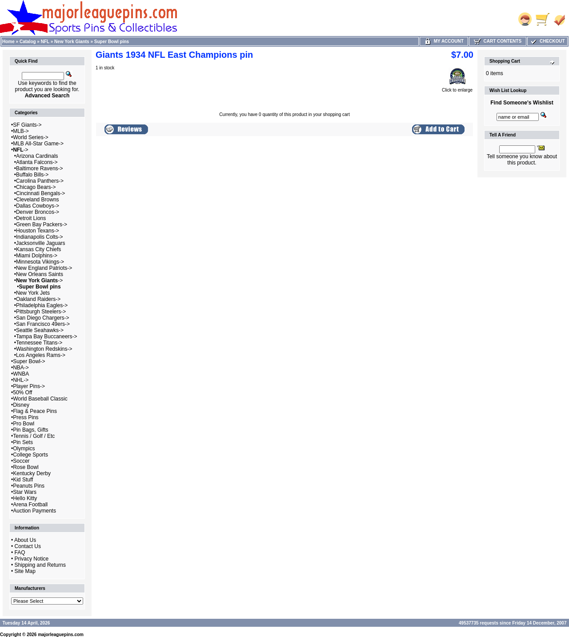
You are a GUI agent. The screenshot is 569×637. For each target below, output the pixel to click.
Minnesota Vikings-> (40, 262)
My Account (444, 41)
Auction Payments (34, 511)
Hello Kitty (25, 498)
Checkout (547, 41)
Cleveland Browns (37, 199)
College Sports (30, 455)
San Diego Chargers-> (42, 318)
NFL (45, 41)
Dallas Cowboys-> (37, 206)
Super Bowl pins (111, 41)
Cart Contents (497, 41)
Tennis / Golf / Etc (34, 436)
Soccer (21, 461)
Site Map (25, 571)
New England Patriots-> (44, 268)
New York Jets (33, 293)
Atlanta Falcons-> (37, 162)
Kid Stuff (23, 480)
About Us (25, 540)
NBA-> (21, 368)
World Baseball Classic (40, 399)
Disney (21, 405)
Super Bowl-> (29, 361)
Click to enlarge (457, 88)
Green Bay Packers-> (41, 224)
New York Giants (71, 41)
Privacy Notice (32, 559)
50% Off (22, 392)
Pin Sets (23, 442)
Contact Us (28, 546)
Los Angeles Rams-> (40, 355)
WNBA (21, 374)
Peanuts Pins (28, 486)
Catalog (28, 41)
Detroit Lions (31, 218)
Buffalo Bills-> (32, 175)
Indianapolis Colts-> (39, 237)
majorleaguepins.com (61, 634)
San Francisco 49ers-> (43, 324)
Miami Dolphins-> (36, 255)
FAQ (20, 552)
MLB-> (21, 131)
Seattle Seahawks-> (40, 330)
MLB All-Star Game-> (38, 143)
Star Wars (24, 492)
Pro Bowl (23, 424)
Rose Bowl (25, 467)
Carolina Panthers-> (40, 181)
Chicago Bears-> (36, 187)
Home (8, 41)
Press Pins (25, 417)
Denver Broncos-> (37, 212)
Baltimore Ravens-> (39, 168)
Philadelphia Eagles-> (42, 305)
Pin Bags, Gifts (30, 430)
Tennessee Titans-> (39, 343)
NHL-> (20, 380)
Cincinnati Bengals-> (40, 193)
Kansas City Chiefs (38, 249)
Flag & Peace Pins (35, 411)
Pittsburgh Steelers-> (41, 311)
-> (20, 150)
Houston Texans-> (37, 231)
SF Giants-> (27, 125)
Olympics (24, 448)
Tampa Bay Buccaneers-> (46, 336)
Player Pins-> (29, 386)
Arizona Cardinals (37, 156)
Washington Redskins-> (44, 349)
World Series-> (30, 137)
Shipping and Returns (40, 565)
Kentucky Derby (32, 473)
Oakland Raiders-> (38, 299)
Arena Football (30, 504)
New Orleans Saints (39, 274)
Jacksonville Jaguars (40, 243)
